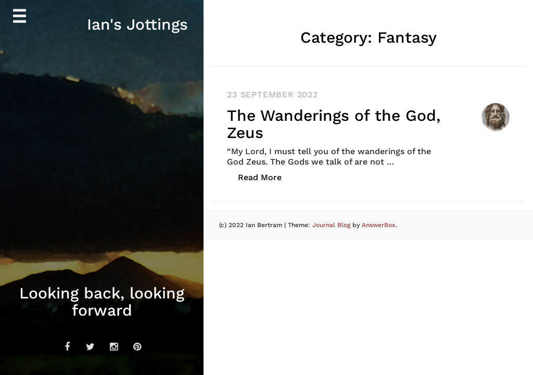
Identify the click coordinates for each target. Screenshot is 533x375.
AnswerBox (379, 225)
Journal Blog (332, 225)
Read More (265, 176)
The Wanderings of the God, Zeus (333, 124)
